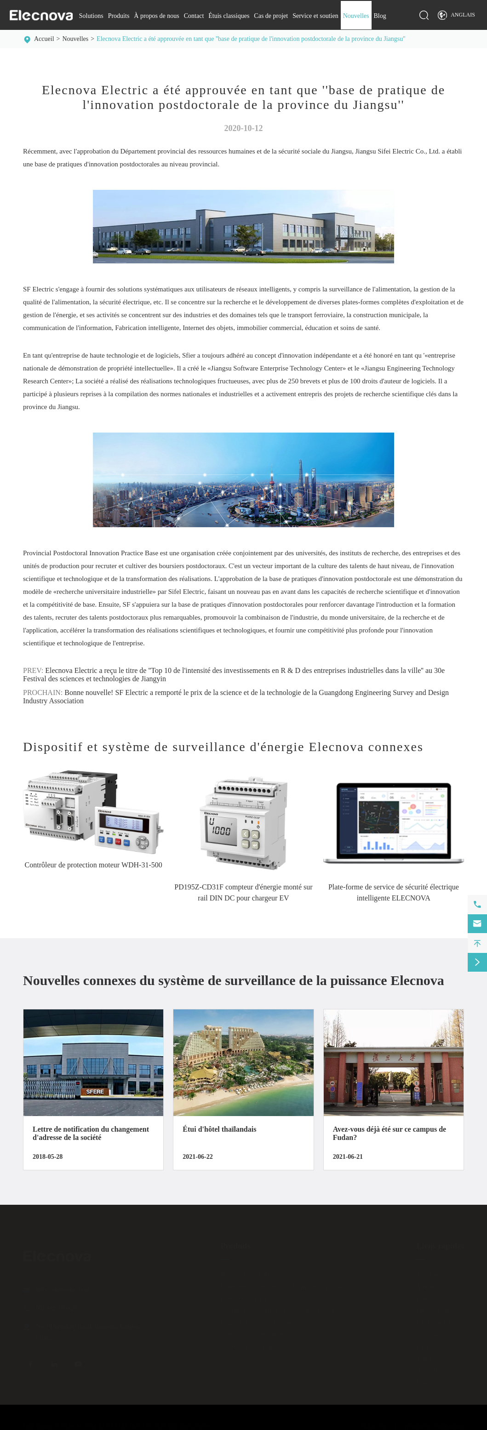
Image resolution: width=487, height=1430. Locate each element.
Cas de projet (271, 15)
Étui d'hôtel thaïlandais (219, 1129)
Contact (194, 15)
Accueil (44, 38)
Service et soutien (315, 15)
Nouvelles (356, 15)
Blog (380, 15)
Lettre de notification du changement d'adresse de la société (91, 1133)
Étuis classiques (228, 15)
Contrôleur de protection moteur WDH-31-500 (93, 865)
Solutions (91, 15)
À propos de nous (156, 15)
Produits (119, 15)
